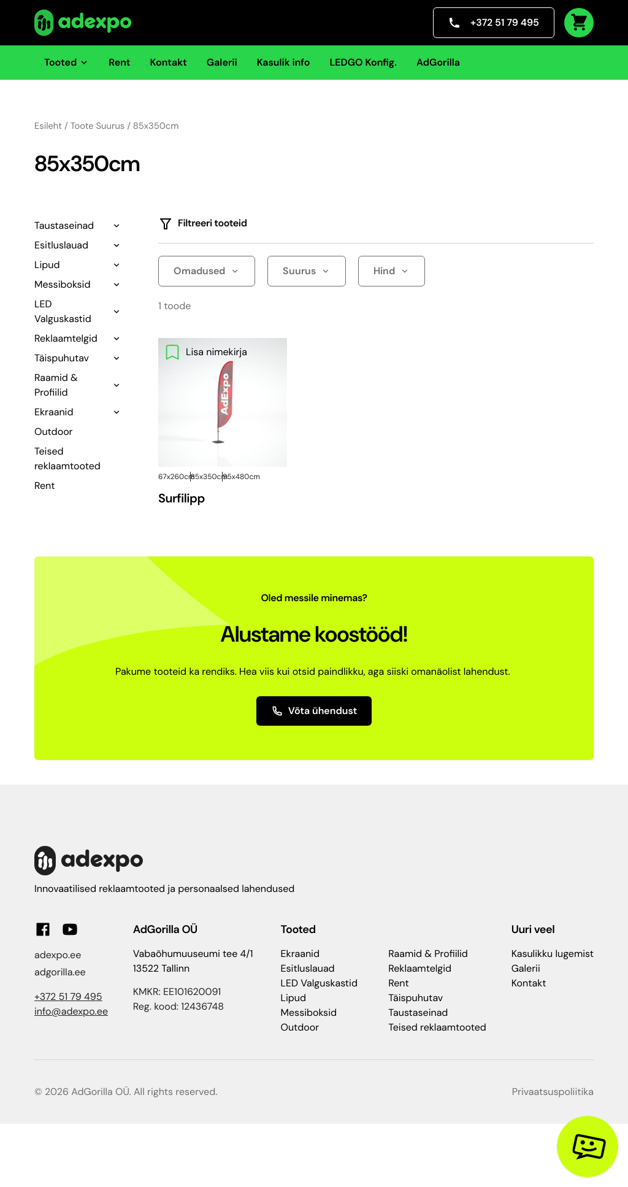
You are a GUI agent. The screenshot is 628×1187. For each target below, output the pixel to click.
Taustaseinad (64, 225)
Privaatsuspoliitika (553, 1091)
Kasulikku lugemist (552, 953)
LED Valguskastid (62, 311)
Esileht (48, 126)
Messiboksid (62, 284)
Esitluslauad (61, 245)
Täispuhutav (61, 357)
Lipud (46, 264)
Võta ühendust (314, 710)
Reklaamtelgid (66, 338)
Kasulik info (283, 62)
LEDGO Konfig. (363, 62)
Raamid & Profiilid (56, 385)
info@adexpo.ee (71, 1011)
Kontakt (168, 62)
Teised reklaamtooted (437, 1027)
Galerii (222, 62)
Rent (119, 62)
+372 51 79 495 (493, 22)
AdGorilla (438, 62)
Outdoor (53, 431)
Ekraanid (53, 411)
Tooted (66, 62)
